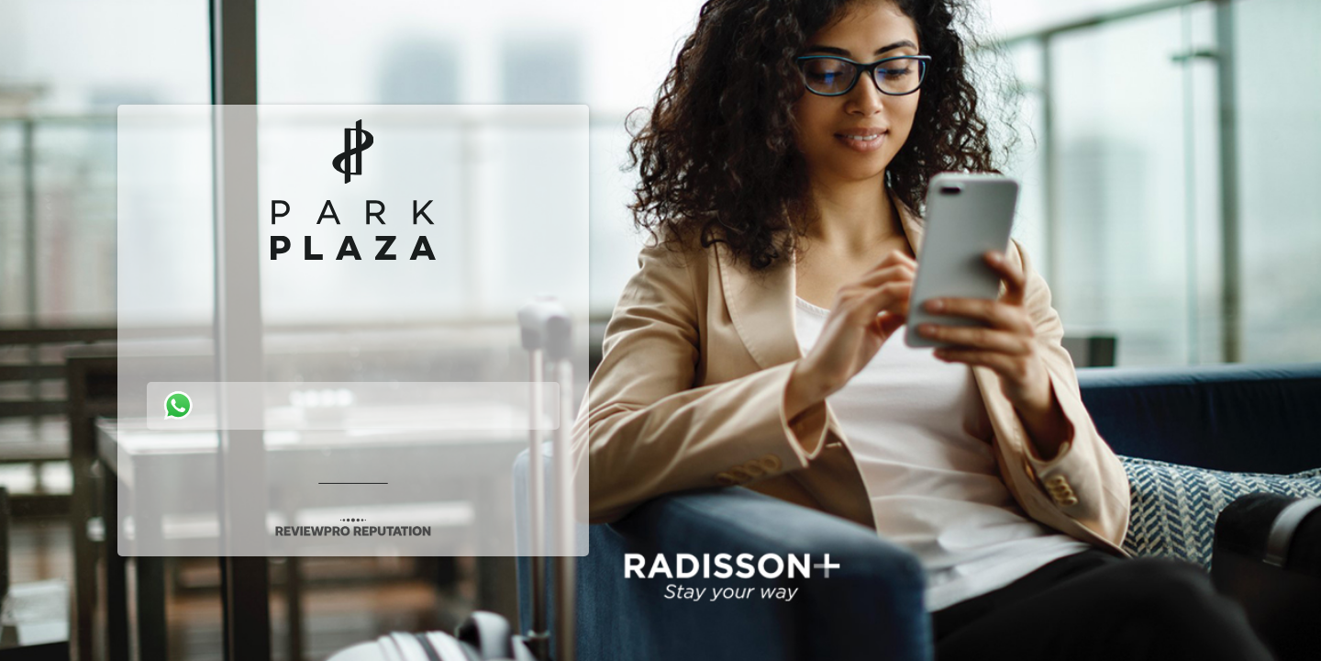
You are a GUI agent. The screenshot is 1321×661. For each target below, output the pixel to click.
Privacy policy (354, 478)
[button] (660, 330)
